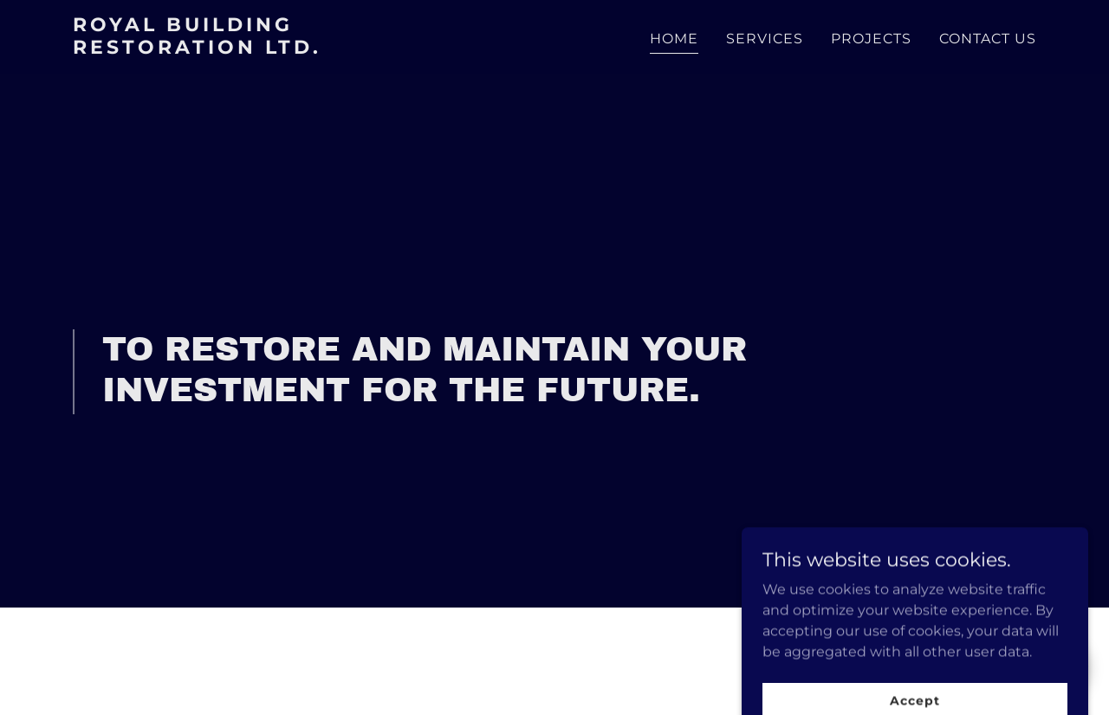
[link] (241, 49)
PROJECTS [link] (871, 38)
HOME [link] (674, 38)
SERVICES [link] (764, 38)
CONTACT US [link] (987, 38)
